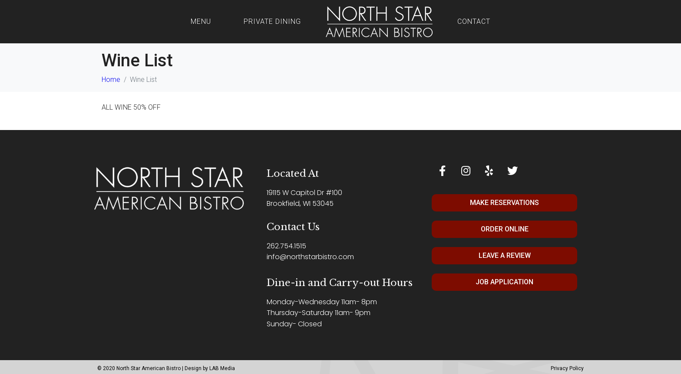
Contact (473, 21)
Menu (201, 21)
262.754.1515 (286, 246)
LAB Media (222, 368)
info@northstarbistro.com (310, 257)
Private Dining (272, 21)
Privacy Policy (567, 368)
